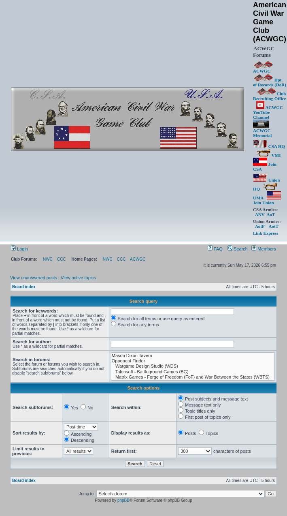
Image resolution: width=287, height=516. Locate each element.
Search (237, 248)
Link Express (265, 233)
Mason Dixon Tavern (193, 355)
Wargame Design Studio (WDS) (193, 366)
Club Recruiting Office (269, 96)
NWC (48, 259)
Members (263, 248)
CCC (61, 259)
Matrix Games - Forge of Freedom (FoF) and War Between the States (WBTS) (193, 377)
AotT (273, 226)
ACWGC (263, 68)
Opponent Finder (193, 361)
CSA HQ (269, 146)
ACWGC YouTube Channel (268, 112)
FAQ (215, 248)
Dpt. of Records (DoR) (269, 82)
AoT (270, 214)
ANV (260, 214)
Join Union (267, 200)
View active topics (78, 277)
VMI (268, 155)
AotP (259, 226)
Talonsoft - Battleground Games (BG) (193, 372)
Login (19, 248)
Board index (24, 287)
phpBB (123, 500)
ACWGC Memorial (262, 131)
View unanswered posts (33, 277)
